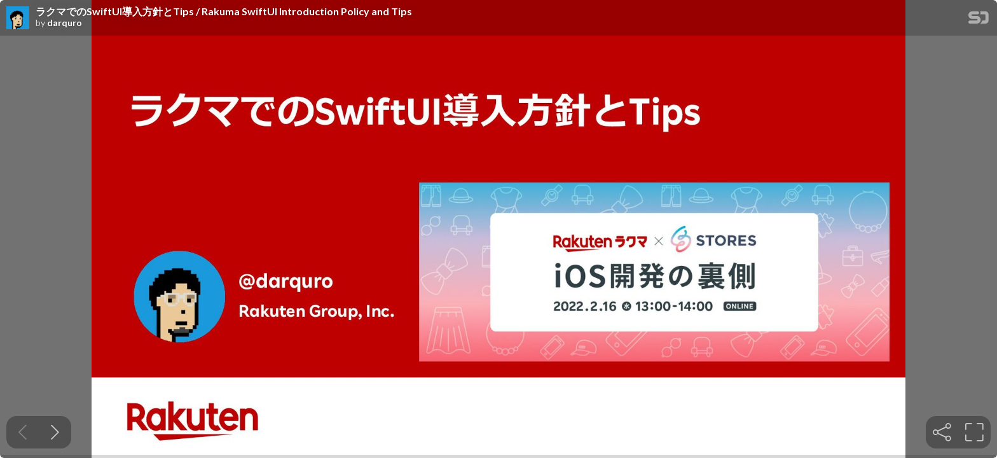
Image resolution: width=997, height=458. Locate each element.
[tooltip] (942, 432)
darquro (64, 22)
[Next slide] (55, 432)
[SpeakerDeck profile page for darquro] (17, 18)
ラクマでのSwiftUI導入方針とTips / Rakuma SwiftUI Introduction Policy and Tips (224, 11)
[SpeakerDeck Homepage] (978, 20)
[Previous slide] (22, 432)
